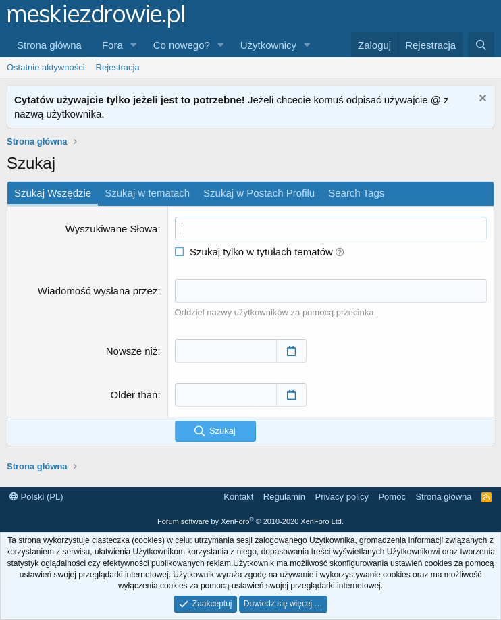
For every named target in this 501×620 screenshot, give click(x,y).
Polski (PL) (36, 497)
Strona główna (49, 45)
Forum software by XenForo (250, 521)
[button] (133, 44)
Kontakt (238, 497)
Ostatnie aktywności (46, 67)
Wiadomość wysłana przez (98, 290)
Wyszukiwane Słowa (111, 228)
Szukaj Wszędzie (52, 193)
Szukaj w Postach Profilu (259, 193)
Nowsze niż (132, 351)
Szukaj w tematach (147, 193)
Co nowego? (181, 45)
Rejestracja (118, 67)
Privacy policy (341, 497)
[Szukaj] (481, 44)
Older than (133, 395)
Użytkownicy (268, 45)
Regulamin (284, 497)
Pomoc (391, 497)
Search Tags (356, 193)
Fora (112, 45)
